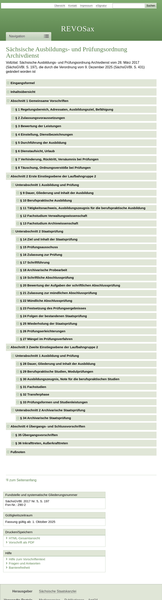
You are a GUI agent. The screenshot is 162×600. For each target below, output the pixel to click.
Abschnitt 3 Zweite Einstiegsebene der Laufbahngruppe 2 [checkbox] (54, 347)
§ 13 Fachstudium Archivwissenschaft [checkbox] (49, 223)
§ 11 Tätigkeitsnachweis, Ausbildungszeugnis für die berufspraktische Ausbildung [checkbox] (83, 208)
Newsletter (99, 593)
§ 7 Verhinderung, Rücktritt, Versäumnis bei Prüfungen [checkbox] (57, 159)
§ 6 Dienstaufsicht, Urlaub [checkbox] (35, 151)
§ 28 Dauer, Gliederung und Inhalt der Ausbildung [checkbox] (57, 363)
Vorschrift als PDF (100, 529)
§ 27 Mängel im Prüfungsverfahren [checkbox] (46, 339)
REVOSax (77, 29)
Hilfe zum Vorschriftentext (26, 546)
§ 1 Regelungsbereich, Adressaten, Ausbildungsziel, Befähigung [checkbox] (64, 109)
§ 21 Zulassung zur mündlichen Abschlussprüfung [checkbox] (58, 293)
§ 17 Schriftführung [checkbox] (35, 262)
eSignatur (101, 5)
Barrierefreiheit (19, 554)
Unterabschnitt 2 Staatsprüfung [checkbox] (39, 231)
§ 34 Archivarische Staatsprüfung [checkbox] (45, 418)
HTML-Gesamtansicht (103, 525)
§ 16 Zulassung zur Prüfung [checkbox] (41, 254)
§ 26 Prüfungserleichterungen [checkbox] (42, 331)
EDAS (140, 593)
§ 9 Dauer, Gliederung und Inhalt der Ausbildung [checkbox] (57, 193)
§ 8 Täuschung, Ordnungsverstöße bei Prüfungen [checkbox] (53, 167)
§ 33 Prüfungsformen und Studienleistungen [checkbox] (54, 402)
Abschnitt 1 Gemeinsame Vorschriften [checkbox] (39, 101)
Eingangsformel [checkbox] (23, 83)
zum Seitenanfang (21, 480)
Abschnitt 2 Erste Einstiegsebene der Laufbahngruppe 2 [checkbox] (53, 176)
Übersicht (59, 5)
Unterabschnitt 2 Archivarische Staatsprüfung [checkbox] (50, 410)
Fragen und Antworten (24, 550)
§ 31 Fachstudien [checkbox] (33, 387)
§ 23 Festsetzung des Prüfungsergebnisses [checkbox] (53, 308)
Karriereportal (121, 593)
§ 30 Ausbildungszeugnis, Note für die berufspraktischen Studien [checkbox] (69, 379)
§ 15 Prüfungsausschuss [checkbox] (39, 247)
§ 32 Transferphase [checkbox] (34, 394)
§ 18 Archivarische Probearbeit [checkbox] (43, 270)
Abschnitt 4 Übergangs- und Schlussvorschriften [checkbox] (48, 426)
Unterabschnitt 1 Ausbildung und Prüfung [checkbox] (47, 185)
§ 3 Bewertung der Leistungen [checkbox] (38, 126)
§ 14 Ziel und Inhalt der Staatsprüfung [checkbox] (49, 239)
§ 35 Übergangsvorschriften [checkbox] (36, 435)
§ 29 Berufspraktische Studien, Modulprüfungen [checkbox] (56, 371)
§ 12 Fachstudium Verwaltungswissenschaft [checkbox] (53, 216)
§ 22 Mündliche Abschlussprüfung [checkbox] (46, 300)
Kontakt (72, 5)
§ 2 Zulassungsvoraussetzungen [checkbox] (40, 118)
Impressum (86, 5)
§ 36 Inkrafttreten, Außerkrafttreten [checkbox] (41, 443)
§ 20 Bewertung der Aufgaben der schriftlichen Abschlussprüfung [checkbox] (70, 285)
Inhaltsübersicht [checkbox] (23, 92)
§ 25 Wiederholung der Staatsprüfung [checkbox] (48, 323)
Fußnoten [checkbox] (18, 452)
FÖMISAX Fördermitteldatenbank (63, 593)
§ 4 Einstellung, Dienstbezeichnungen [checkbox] (44, 134)
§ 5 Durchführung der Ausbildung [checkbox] (40, 142)
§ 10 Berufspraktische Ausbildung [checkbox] (46, 200)
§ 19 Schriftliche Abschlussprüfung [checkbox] (47, 277)
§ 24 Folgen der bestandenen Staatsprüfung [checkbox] (53, 316)
